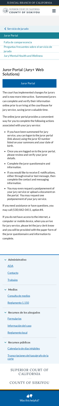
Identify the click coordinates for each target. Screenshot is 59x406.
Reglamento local (17, 332)
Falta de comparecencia (18, 42)
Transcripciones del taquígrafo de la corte (28, 357)
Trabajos (13, 280)
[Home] (21, 12)
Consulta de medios (19, 295)
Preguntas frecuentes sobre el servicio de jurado (28, 49)
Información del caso (19, 325)
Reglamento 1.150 (18, 302)
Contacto (13, 272)
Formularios (14, 318)
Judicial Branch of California (29, 2)
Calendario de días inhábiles (24, 348)
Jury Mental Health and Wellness (23, 55)
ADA (10, 266)
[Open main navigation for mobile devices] (54, 11)
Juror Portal (11, 35)
